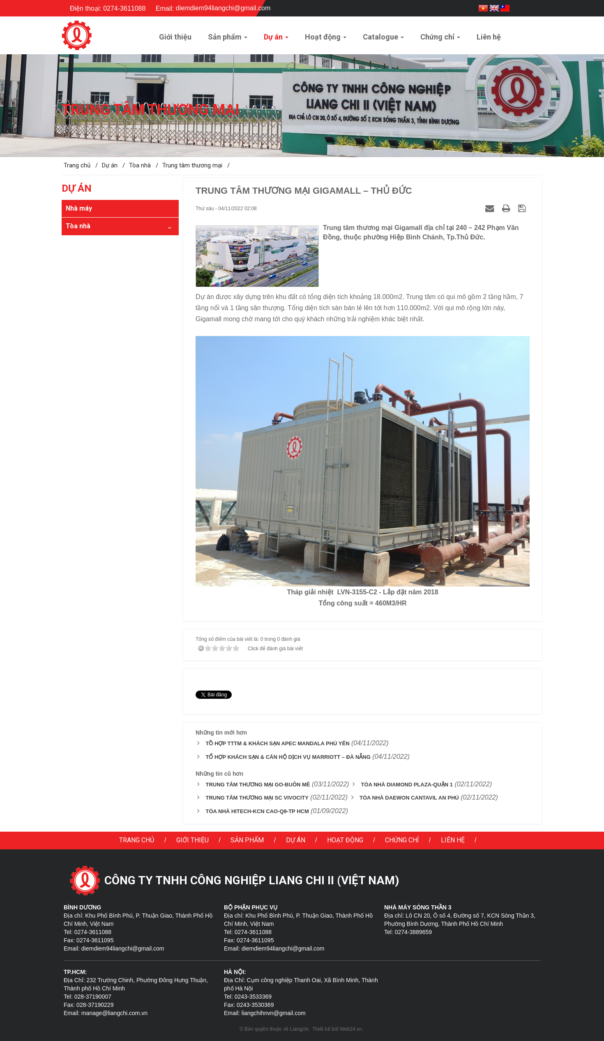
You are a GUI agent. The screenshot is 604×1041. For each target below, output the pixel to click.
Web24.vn (351, 1029)
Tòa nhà (78, 226)
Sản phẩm (247, 840)
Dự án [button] (276, 39)
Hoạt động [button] (325, 39)
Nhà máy (79, 208)
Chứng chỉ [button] (440, 39)
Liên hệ (453, 840)
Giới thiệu (192, 840)
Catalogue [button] (383, 39)
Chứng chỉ (402, 840)
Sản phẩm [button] (227, 39)
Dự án (295, 840)
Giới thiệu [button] (175, 36)
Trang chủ (136, 840)
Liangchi (299, 1029)
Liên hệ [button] (489, 36)
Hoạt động (345, 840)
